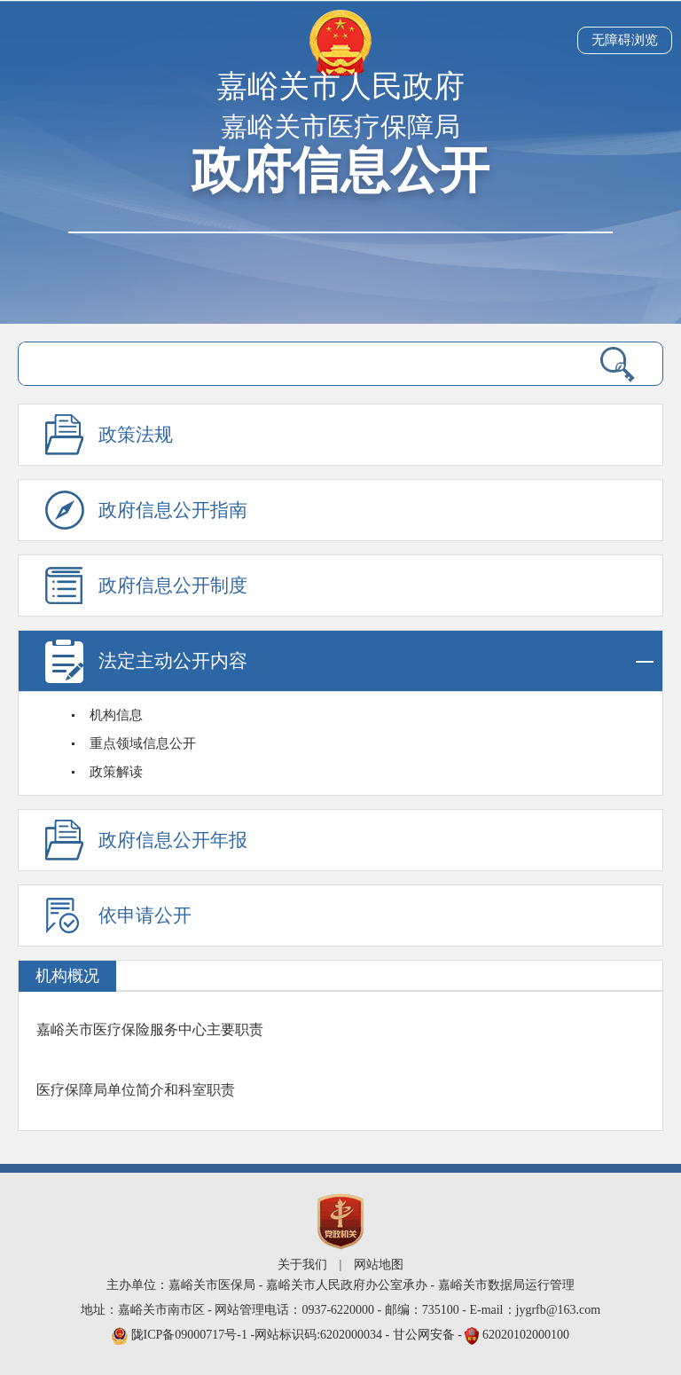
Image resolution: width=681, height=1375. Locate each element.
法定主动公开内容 (376, 661)
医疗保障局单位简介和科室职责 (135, 1089)
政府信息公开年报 (172, 840)
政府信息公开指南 (172, 510)
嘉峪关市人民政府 (340, 86)
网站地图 (378, 1264)
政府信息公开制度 (172, 585)
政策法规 (135, 434)
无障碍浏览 (624, 40)
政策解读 (116, 772)
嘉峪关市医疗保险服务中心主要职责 (149, 1029)
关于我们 (302, 1264)
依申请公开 (145, 915)
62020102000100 (525, 1334)
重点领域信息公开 (143, 743)
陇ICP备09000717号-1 (191, 1334)
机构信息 (116, 715)
